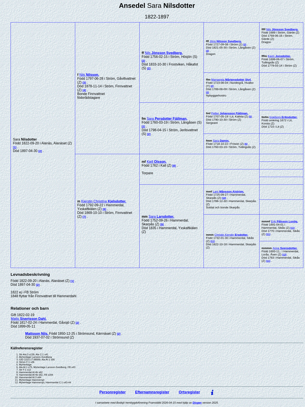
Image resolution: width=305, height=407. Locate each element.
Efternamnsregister (152, 392)
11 (212, 241)
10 (224, 198)
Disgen (197, 402)
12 (284, 254)
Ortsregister (189, 392)
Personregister (112, 392)
